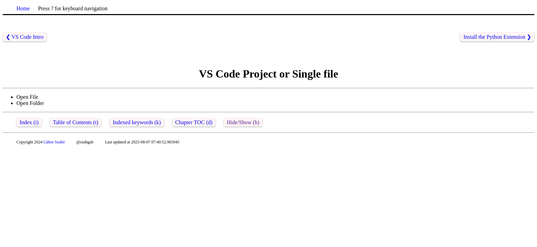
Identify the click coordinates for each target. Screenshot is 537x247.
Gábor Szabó (54, 142)
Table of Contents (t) (76, 122)
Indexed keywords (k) (137, 122)
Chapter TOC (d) (194, 122)
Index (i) (29, 122)
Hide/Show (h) (243, 122)
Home (23, 8)
